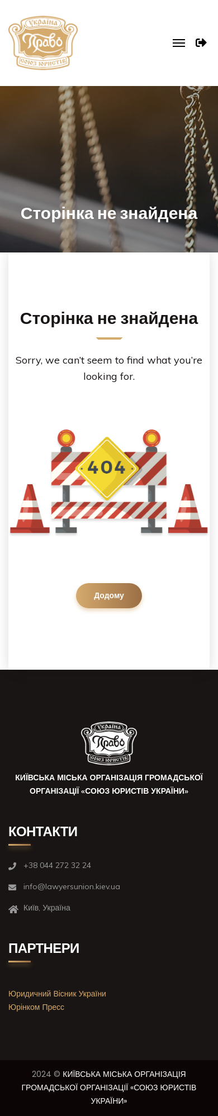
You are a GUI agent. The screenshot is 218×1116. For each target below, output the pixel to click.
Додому (109, 595)
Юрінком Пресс (36, 1007)
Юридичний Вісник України (57, 994)
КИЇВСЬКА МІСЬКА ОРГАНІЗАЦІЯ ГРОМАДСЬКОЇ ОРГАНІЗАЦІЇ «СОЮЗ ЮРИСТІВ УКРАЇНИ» (109, 1088)
